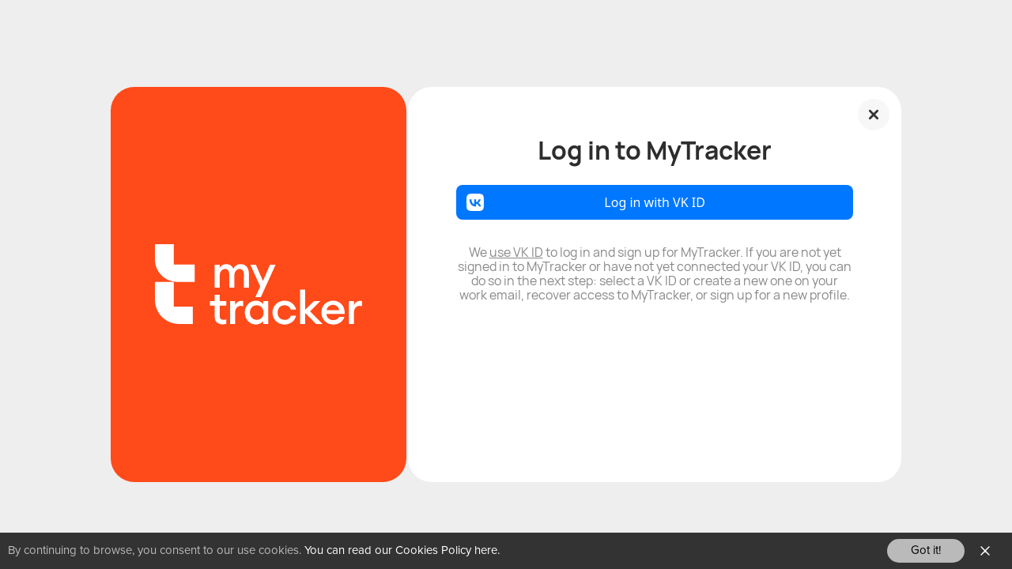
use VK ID (516, 252)
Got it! (926, 550)
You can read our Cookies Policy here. (402, 550)
